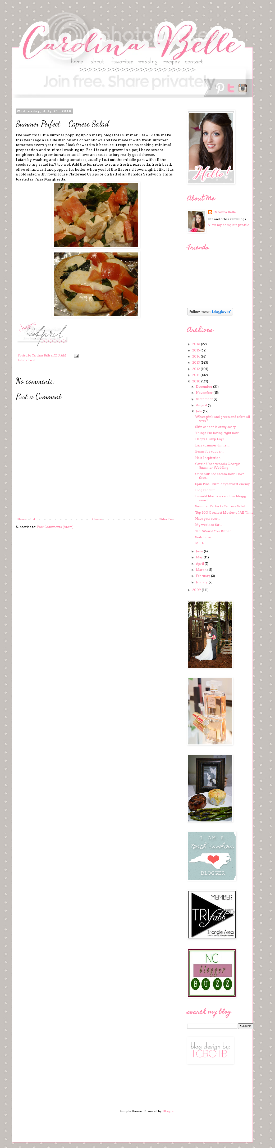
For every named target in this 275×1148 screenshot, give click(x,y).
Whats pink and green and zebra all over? (222, 418)
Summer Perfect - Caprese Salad (220, 506)
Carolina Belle (224, 212)
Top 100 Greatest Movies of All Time (224, 512)
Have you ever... (207, 519)
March (201, 570)
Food (31, 360)
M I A (199, 543)
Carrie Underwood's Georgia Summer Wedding (217, 465)
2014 (196, 356)
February (203, 576)
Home (97, 519)
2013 (196, 362)
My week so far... (208, 525)
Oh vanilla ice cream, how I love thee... (219, 476)
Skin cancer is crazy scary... (216, 427)
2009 (197, 590)
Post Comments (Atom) (55, 527)
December (204, 386)
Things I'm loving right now (217, 433)
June (200, 551)
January (202, 582)
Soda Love (203, 537)
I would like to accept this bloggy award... (221, 498)
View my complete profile (228, 225)
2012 (196, 369)
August (202, 405)
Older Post (167, 519)
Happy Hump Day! (209, 439)
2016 (196, 344)
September (205, 399)
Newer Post (26, 519)
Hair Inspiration (208, 458)
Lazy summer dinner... (212, 445)
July (199, 411)
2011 (196, 375)
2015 (196, 350)
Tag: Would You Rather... (214, 531)
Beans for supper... (209, 451)
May (200, 557)
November (204, 393)
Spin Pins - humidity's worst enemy (222, 484)
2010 (196, 381)
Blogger (169, 1111)
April (200, 564)
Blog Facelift (205, 490)
